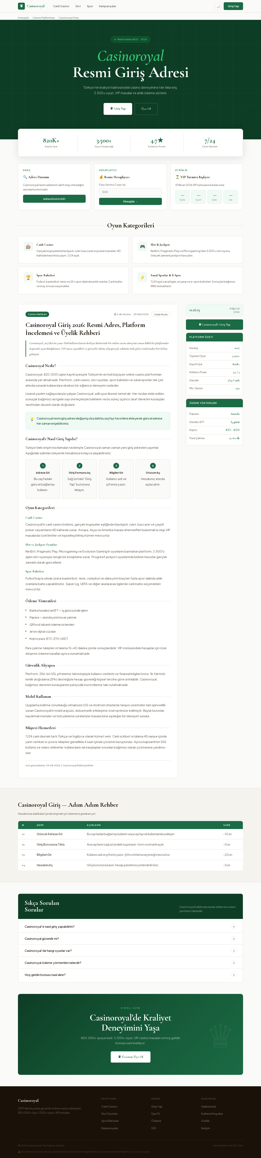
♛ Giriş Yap (118, 108)
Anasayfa (23, 17)
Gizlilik (205, 1120)
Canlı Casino (61, 6)
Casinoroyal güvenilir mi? (130, 938)
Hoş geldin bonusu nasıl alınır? (130, 974)
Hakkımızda (208, 1106)
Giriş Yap (233, 6)
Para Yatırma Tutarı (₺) (112, 184)
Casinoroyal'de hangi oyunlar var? (130, 950)
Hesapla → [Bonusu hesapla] (130, 201)
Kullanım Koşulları (212, 1113)
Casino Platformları (44, 17)
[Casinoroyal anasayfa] (31, 6)
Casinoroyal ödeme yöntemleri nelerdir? (130, 962)
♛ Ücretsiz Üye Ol (130, 1057)
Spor (90, 6)
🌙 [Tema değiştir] (218, 6)
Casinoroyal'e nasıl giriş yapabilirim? (130, 926)
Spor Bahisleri (110, 1120)
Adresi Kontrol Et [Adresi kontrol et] (54, 198)
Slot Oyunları (109, 1113)
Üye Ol (146, 109)
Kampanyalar (107, 6)
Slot (78, 6)
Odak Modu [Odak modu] (161, 314)
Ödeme (156, 1120)
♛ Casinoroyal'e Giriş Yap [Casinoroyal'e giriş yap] (214, 324)
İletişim (205, 1128)
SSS (153, 1128)
